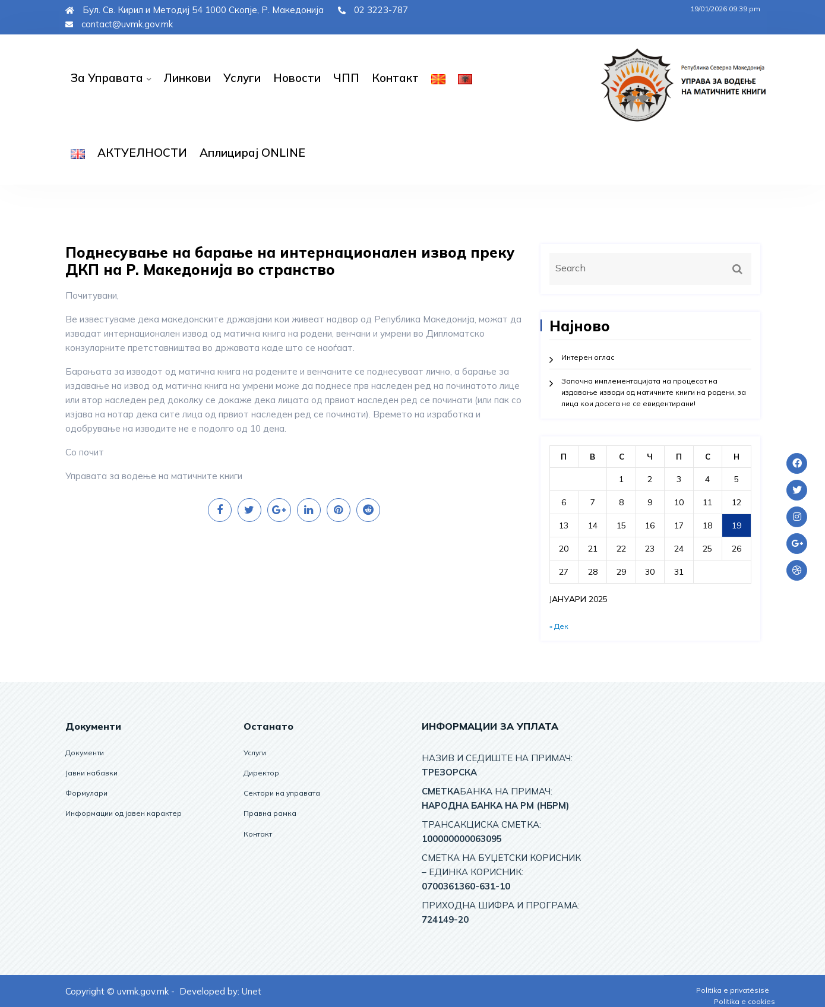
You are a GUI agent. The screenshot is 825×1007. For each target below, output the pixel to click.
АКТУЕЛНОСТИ (142, 152)
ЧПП (346, 78)
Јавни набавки (91, 772)
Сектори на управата (282, 792)
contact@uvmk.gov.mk (119, 24)
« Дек (558, 626)
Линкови (187, 78)
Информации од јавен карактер (123, 813)
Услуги (242, 78)
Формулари (86, 792)
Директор (261, 772)
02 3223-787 (373, 9)
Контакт (395, 78)
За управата (107, 78)
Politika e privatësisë (732, 990)
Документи (84, 752)
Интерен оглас (587, 357)
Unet (251, 991)
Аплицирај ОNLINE (252, 152)
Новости (297, 78)
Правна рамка (270, 813)
